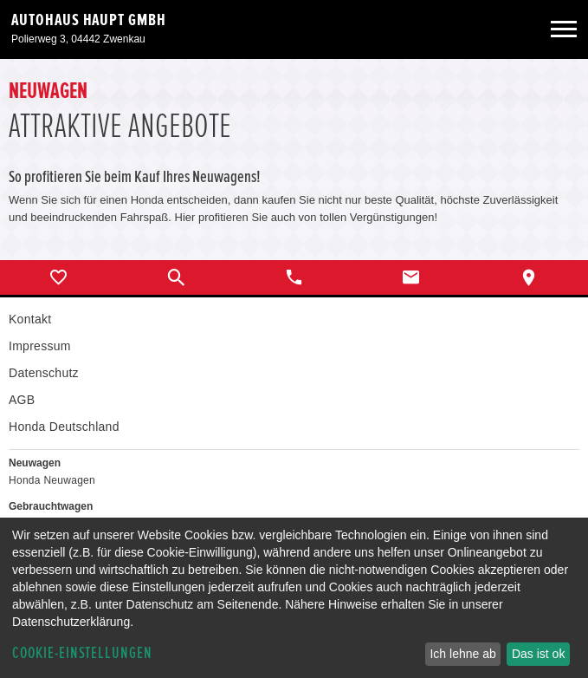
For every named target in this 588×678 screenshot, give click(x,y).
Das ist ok (538, 654)
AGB (22, 400)
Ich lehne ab (462, 654)
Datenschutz (44, 373)
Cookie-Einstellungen (82, 653)
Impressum (40, 346)
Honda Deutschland (64, 427)
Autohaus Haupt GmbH (88, 20)
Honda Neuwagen (52, 480)
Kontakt (30, 319)
